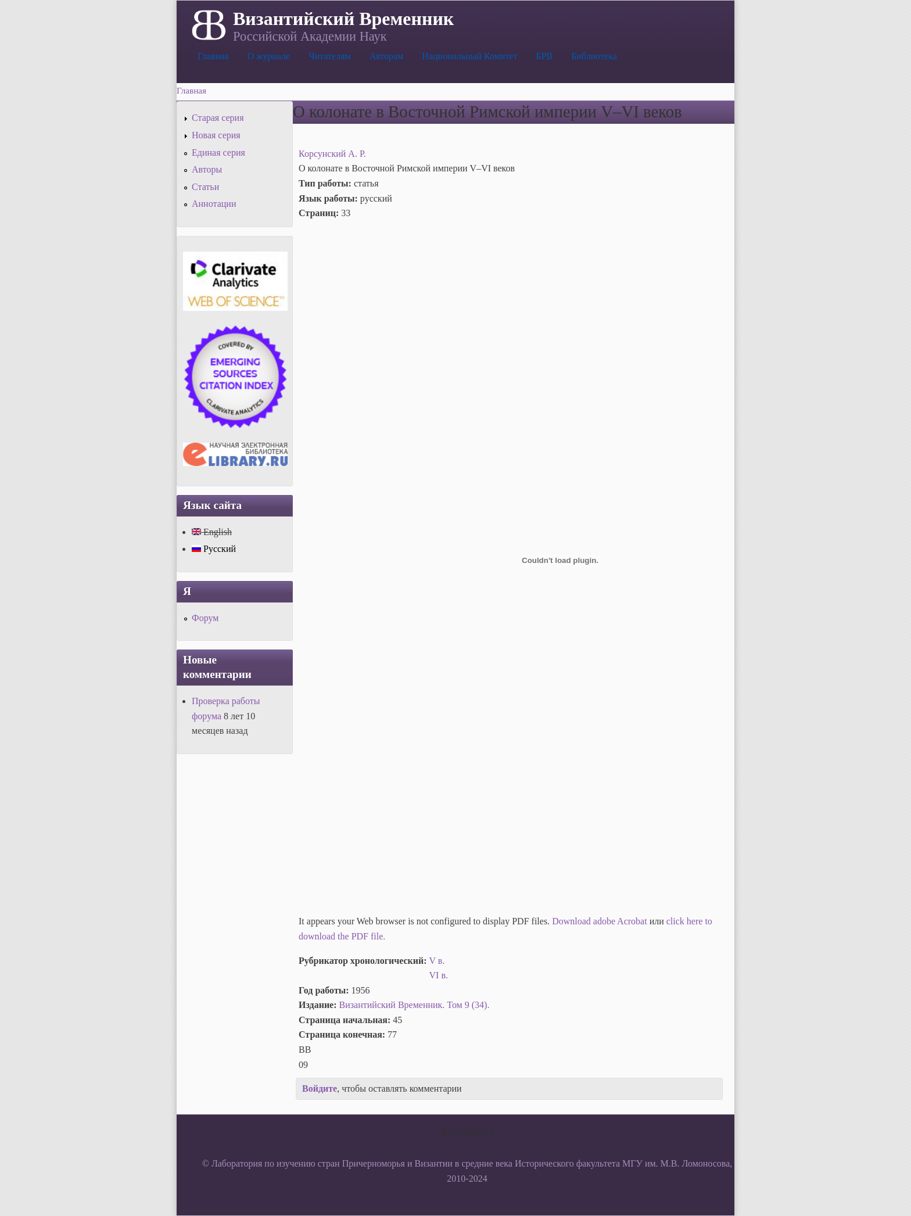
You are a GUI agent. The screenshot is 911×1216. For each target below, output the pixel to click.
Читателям (329, 56)
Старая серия (218, 118)
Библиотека (594, 56)
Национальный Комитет (469, 56)
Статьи (205, 187)
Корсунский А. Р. (332, 154)
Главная (213, 56)
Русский (214, 549)
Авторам (387, 56)
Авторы (207, 169)
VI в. (438, 975)
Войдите (319, 1088)
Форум (205, 618)
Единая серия (218, 152)
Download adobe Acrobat (601, 921)
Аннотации (214, 204)
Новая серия (216, 135)
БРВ (544, 56)
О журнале (269, 56)
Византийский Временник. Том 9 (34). (414, 1005)
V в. (437, 961)
